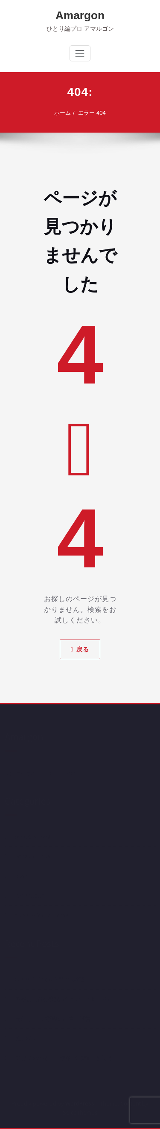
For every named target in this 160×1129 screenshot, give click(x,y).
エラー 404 (92, 113)
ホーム (62, 113)
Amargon (80, 15)
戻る (80, 649)
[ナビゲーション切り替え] (80, 53)
